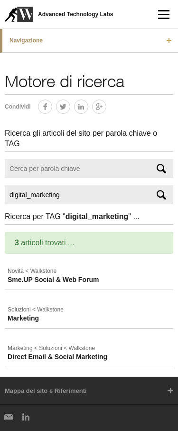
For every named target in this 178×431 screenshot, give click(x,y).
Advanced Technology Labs (75, 14)
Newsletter (8, 417)
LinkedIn (25, 417)
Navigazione (26, 40)
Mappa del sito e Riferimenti (46, 390)
